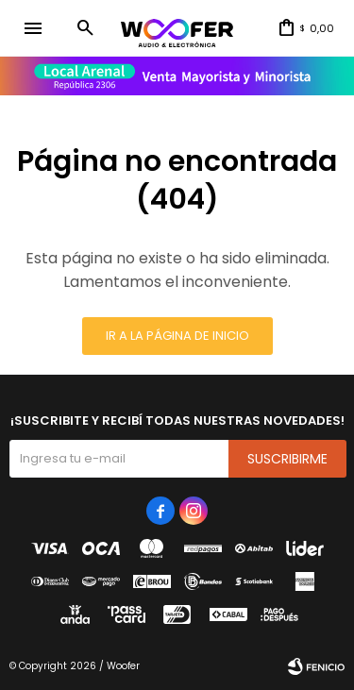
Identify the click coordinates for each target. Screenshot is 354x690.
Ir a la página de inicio (177, 336)
